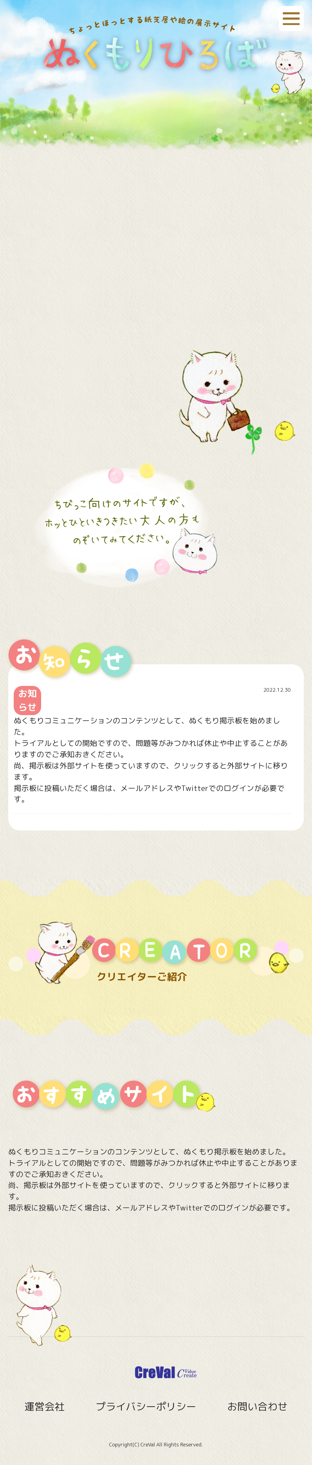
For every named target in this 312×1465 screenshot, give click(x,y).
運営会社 (44, 1406)
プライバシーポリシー (146, 1406)
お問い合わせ (257, 1406)
